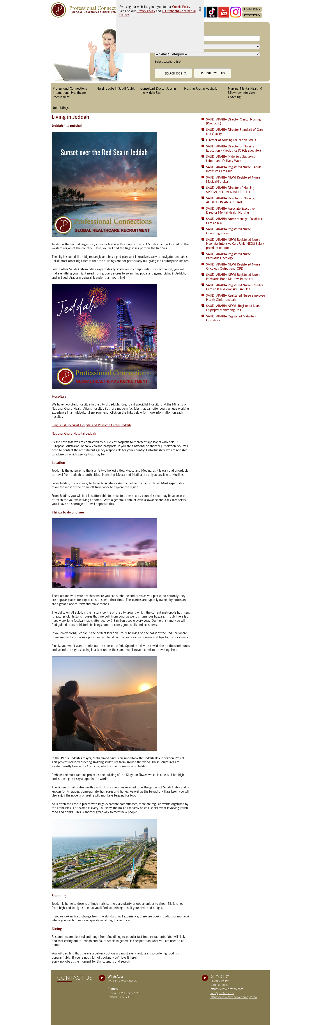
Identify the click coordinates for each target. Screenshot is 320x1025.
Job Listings (61, 108)
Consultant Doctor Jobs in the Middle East (158, 91)
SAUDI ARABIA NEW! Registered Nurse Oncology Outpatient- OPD (233, 266)
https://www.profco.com (226, 989)
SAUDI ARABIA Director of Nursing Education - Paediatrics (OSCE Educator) (233, 148)
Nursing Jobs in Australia (200, 88)
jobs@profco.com (222, 993)
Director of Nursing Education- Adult (231, 140)
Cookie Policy (252, 9)
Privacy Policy (252, 15)
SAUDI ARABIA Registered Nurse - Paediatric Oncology (229, 256)
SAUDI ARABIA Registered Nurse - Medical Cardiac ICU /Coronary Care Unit (235, 287)
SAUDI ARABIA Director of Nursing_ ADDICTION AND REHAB (230, 200)
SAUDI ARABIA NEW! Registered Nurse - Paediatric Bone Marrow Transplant (234, 277)
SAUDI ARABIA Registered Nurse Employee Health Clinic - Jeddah (235, 297)
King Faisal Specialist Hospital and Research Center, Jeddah (91, 425)
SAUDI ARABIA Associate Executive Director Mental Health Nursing (230, 210)
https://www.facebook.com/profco (233, 997)
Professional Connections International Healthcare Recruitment (70, 93)
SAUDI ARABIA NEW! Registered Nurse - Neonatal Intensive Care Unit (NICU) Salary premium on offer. (235, 244)
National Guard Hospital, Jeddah (74, 433)
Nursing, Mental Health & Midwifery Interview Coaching (245, 93)
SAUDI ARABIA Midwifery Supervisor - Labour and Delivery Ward (232, 159)
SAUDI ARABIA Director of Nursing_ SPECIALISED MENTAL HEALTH (230, 190)
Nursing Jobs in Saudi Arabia (116, 88)
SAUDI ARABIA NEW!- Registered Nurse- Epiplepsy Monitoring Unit (234, 308)
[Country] (207, 46)
